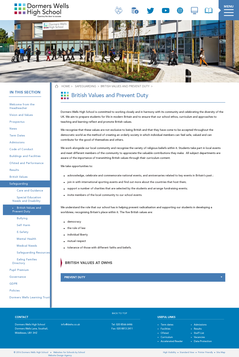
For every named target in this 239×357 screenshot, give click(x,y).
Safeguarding (85, 86)
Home (65, 86)
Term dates (167, 325)
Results (198, 329)
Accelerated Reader (172, 341)
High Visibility (169, 352)
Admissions (200, 325)
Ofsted (165, 333)
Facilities (165, 329)
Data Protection (203, 341)
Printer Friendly (205, 352)
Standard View (186, 352)
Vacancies (199, 337)
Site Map (220, 352)
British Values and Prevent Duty (125, 86)
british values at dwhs (88, 263)
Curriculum (167, 337)
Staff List (199, 333)
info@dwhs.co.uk (70, 324)
